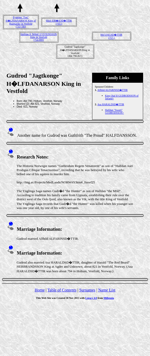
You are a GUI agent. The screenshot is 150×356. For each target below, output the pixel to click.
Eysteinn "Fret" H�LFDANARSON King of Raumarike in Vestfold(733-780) (21, 22)
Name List (106, 290)
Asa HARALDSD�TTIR (110, 104)
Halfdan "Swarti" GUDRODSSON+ (114, 111)
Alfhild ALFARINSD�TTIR (112, 90)
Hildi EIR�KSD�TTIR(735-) (59, 22)
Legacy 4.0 (91, 298)
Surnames (87, 290)
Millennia (109, 298)
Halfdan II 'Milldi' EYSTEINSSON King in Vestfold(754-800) (38, 37)
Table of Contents (62, 290)
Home (40, 290)
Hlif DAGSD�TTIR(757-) (111, 36)
